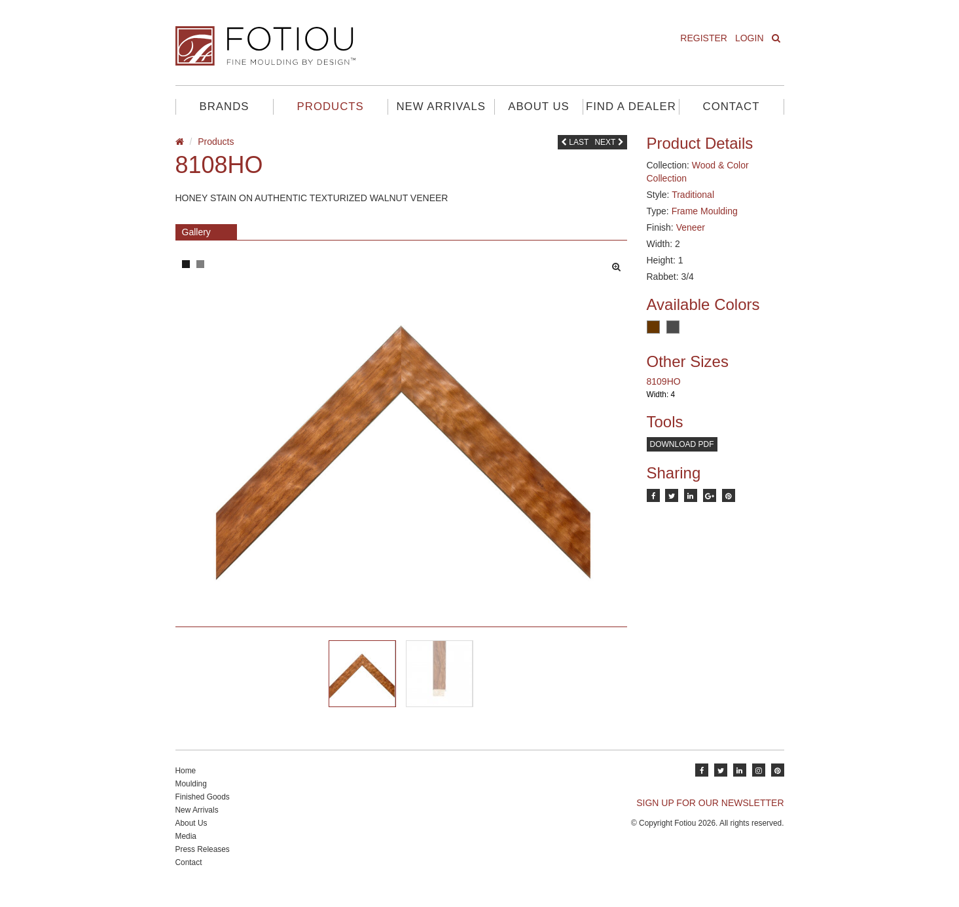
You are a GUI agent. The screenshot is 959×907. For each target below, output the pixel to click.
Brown (653, 327)
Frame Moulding (705, 211)
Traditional (693, 194)
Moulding (191, 796)
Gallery (196, 232)
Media (185, 848)
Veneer (690, 227)
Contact (731, 106)
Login (749, 38)
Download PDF (682, 444)
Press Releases (202, 861)
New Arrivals (441, 106)
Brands (224, 106)
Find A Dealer (631, 106)
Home (185, 783)
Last (574, 142)
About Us (538, 106)
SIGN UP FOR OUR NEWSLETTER (710, 815)
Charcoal (672, 327)
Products (330, 106)
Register (703, 38)
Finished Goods (202, 809)
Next (608, 142)
